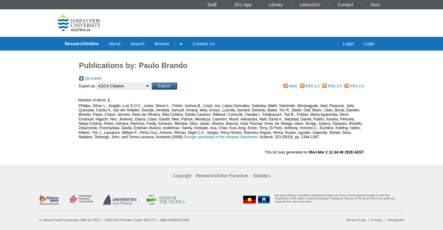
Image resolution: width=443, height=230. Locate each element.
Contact (345, 4)
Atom (292, 86)
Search (137, 43)
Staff (211, 4)
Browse (161, 43)
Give (375, 4)
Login (348, 43)
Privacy (377, 220)
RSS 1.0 (313, 86)
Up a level (93, 78)
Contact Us (204, 43)
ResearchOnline (82, 43)
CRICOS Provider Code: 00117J (130, 220)
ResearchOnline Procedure (222, 175)
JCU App (243, 4)
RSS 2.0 (335, 86)
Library (276, 4)
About (115, 43)
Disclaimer (396, 220)
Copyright (182, 175)
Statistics (261, 175)
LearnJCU (310, 4)
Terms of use (356, 220)
